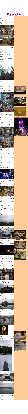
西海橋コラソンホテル (5, 255)
